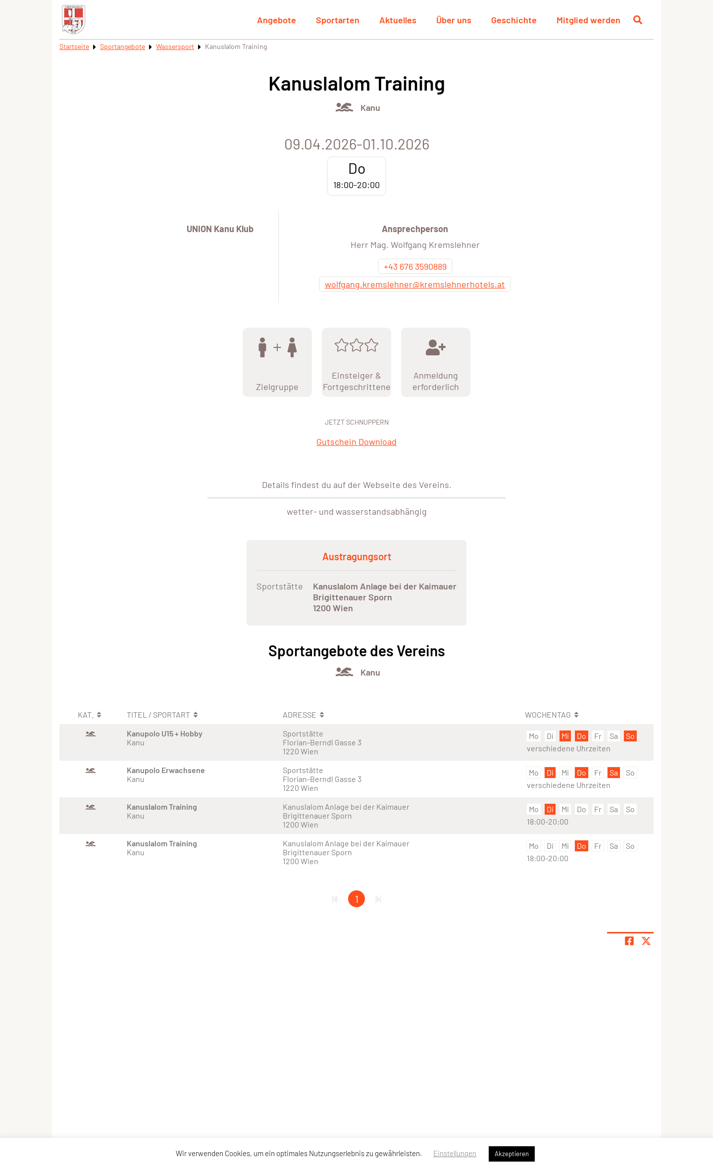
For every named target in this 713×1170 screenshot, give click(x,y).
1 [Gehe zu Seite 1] (356, 899)
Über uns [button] (453, 19)
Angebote (276, 19)
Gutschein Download (356, 441)
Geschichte (514, 19)
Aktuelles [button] (397, 19)
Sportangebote (122, 46)
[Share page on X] (646, 940)
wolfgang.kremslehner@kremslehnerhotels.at (415, 284)
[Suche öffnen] (638, 20)
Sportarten (337, 19)
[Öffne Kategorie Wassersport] (344, 107)
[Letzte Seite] (378, 898)
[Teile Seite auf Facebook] (629, 940)
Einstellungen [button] (454, 1153)
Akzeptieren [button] (512, 1154)
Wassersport (175, 46)
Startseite (74, 46)
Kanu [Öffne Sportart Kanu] (370, 107)
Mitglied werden (588, 19)
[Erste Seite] (334, 898)
